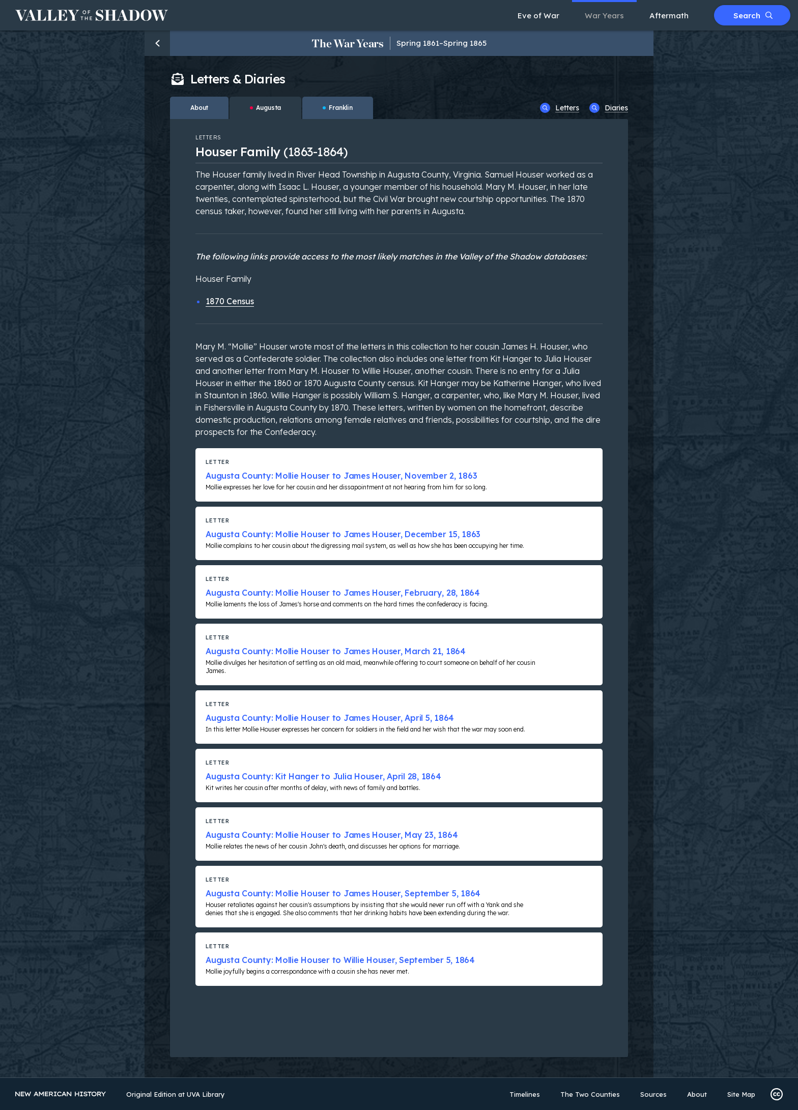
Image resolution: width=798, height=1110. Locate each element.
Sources (653, 1094)
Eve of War (538, 15)
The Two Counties (590, 1094)
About (697, 1094)
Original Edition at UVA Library (175, 1094)
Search (753, 15)
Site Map (741, 1094)
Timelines (524, 1094)
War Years (604, 15)
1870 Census (230, 301)
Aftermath (669, 15)
